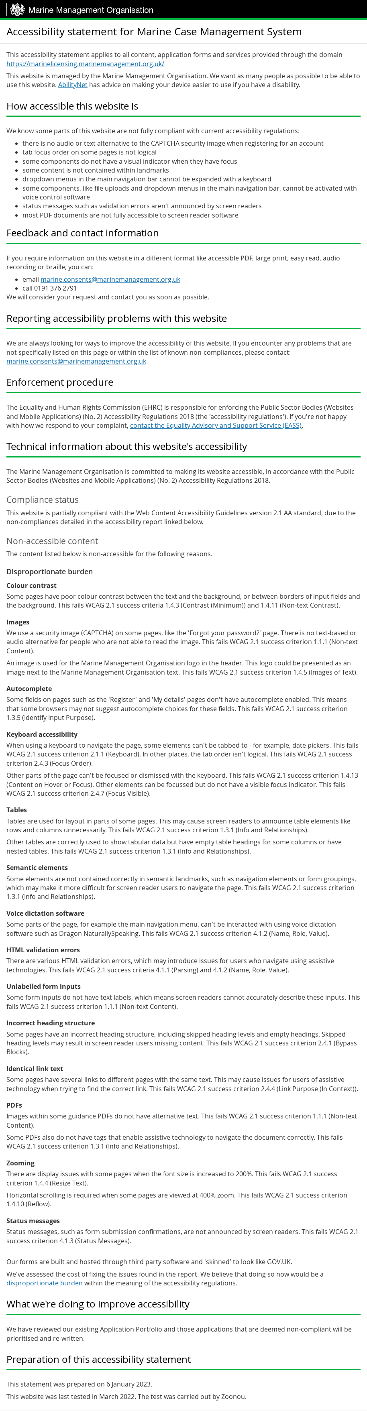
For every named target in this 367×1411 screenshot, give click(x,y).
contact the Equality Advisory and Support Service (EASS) (216, 425)
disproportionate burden (44, 1283)
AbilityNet (73, 84)
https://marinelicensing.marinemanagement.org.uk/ (85, 63)
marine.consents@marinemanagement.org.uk (110, 279)
